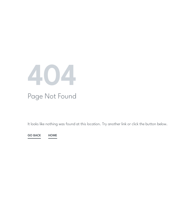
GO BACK (34, 135)
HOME (52, 135)
